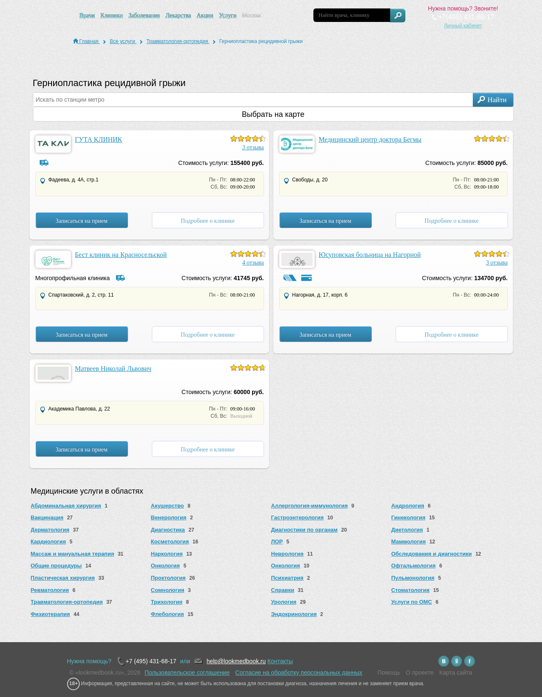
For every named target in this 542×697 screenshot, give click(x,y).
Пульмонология (413, 578)
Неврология (287, 554)
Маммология (408, 541)
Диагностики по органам (304, 530)
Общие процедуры (56, 565)
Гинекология (408, 517)
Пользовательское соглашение (187, 672)
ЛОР (277, 541)
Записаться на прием (82, 221)
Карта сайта (456, 672)
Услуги (228, 15)
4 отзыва (253, 262)
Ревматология (50, 590)
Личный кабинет (463, 26)
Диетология (407, 530)
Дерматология (50, 530)
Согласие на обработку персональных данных (298, 672)
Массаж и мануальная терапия (72, 554)
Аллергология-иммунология (309, 505)
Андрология (407, 505)
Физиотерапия (50, 614)
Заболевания (144, 15)
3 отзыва (253, 147)
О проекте (420, 672)
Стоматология (410, 590)
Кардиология (48, 541)
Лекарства (178, 15)
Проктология (168, 578)
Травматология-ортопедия (67, 602)
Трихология (167, 602)
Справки (282, 590)
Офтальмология (413, 565)
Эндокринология (294, 614)
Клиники (111, 15)
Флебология (167, 614)
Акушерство (167, 505)
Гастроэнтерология (297, 517)
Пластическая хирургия (63, 578)
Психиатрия (287, 578)
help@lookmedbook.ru (236, 661)
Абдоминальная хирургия (66, 505)
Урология (284, 602)
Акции (205, 15)
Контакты (280, 661)
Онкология (165, 565)
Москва (251, 15)
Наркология (167, 554)
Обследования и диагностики (431, 554)
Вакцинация (47, 517)
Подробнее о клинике (208, 221)
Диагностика (168, 530)
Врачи (87, 15)
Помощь (389, 672)
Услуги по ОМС (411, 602)
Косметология (170, 541)
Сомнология (167, 590)
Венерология (168, 517)
